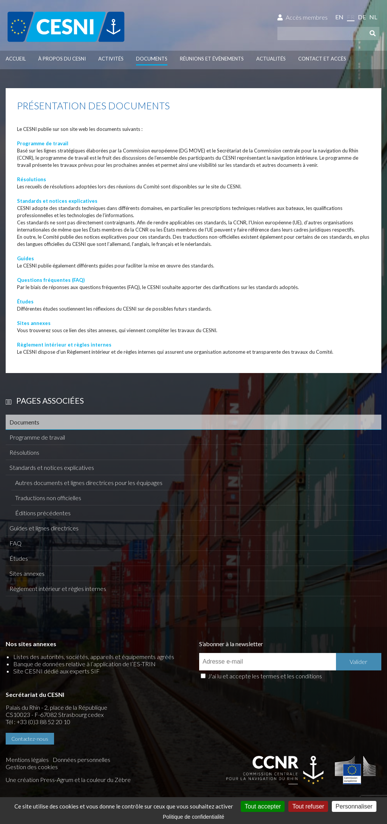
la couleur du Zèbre (106, 779)
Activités (111, 59)
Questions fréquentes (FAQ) (51, 280)
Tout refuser (308, 806)
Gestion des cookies (32, 766)
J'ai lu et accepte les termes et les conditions (265, 675)
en (339, 16)
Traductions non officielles (48, 497)
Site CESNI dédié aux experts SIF (56, 671)
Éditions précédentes (43, 512)
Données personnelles (81, 759)
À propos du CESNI (62, 59)
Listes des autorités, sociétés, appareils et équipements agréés (93, 656)
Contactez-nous (29, 738)
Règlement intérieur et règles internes (57, 588)
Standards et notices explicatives (51, 467)
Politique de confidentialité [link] (193, 817)
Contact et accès (322, 59)
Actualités (271, 59)
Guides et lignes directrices (44, 528)
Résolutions (24, 452)
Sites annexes (27, 573)
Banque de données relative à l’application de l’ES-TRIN (84, 663)
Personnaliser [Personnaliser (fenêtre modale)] (354, 806)
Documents (151, 59)
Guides (25, 258)
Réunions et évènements (212, 59)
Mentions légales (27, 759)
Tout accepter (263, 806)
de (362, 16)
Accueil (16, 59)
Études (18, 558)
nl (373, 16)
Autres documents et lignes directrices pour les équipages (89, 482)
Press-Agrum (56, 779)
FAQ (15, 543)
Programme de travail (37, 437)
